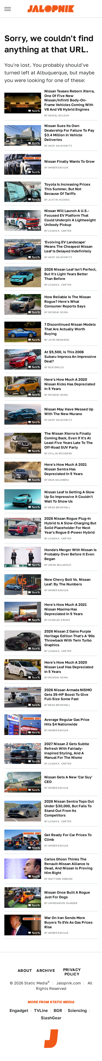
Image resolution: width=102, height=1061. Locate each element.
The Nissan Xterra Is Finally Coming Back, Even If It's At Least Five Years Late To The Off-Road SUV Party (68, 440)
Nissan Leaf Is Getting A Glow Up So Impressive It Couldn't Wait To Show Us (69, 496)
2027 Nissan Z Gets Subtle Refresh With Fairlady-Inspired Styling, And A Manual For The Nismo (66, 751)
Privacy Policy (72, 972)
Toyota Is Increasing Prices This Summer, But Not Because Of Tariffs (67, 189)
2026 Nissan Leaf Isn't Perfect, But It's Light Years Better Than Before (70, 274)
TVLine (41, 1010)
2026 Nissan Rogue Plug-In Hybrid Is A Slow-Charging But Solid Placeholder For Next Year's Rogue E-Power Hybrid (70, 525)
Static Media (36, 983)
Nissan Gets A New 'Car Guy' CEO (68, 779)
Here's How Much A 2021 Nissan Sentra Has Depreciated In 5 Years (65, 469)
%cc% (36, 110)
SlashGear (51, 1017)
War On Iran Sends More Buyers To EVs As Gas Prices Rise (68, 922)
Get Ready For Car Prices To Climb (68, 837)
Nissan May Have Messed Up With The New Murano (68, 411)
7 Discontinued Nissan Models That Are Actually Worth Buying (70, 329)
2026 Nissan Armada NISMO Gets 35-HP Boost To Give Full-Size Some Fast (68, 694)
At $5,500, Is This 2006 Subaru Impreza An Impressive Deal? (70, 356)
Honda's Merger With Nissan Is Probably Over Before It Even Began (70, 554)
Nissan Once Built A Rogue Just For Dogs (67, 894)
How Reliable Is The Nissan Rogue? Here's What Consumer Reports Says (67, 301)
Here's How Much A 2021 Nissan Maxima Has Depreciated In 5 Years (65, 609)
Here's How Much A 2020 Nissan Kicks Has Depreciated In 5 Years (69, 384)
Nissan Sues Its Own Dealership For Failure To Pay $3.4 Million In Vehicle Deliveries (69, 133)
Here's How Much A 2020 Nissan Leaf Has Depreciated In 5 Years (68, 667)
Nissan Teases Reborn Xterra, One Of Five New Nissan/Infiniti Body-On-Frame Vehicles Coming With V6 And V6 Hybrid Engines (69, 100)
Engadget (19, 1010)
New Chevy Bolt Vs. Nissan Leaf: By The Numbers (67, 582)
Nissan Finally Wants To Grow (69, 161)
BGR (58, 1010)
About (25, 970)
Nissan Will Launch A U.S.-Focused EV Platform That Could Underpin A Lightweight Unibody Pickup (70, 218)
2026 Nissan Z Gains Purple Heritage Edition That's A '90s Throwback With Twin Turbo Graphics (69, 638)
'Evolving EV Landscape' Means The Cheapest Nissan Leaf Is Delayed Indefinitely (68, 246)
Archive (45, 970)
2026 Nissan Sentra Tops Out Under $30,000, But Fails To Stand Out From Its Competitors (69, 808)
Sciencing (77, 1010)
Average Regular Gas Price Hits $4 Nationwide (66, 722)
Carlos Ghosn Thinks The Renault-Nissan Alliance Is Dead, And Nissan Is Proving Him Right (68, 866)
